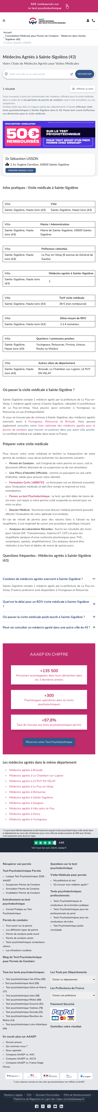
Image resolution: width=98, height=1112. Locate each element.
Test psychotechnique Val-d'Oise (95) (25, 979)
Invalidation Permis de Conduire (23, 892)
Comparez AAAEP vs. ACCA (21, 1058)
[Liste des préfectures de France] (72, 995)
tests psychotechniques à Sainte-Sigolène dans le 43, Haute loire (39, 110)
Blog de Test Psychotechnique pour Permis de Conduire (22, 959)
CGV (29, 1095)
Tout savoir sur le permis (19, 925)
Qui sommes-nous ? (16, 1046)
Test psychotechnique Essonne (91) (24, 1003)
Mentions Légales (13, 1095)
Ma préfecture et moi (64, 880)
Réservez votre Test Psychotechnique (49, 742)
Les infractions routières (19, 950)
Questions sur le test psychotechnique (63, 866)
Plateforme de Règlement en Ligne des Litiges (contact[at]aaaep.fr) (49, 1099)
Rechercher (84, 74)
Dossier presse (14, 1042)
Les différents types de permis (22, 929)
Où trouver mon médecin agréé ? (70, 884)
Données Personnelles (48, 1095)
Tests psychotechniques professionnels (65, 893)
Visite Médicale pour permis (68, 875)
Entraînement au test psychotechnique (16, 902)
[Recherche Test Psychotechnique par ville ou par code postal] (39, 74)
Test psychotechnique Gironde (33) (24, 1012)
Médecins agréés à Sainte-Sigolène (31, 797)
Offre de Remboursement (77, 1095)
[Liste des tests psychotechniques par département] (72, 979)
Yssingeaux (35, 421)
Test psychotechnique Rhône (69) (23, 999)
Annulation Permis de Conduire (22, 888)
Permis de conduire (15, 920)
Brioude (70, 421)
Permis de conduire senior (19, 938)
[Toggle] (88, 21)
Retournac (51, 421)
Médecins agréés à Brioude (26, 770)
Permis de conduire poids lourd (22, 934)
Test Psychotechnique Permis (22, 871)
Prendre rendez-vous (20, 170)
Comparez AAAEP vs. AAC (20, 1054)
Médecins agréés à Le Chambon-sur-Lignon (36, 775)
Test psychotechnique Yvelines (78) (24, 1008)
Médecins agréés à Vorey (24, 814)
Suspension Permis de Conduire (23, 884)
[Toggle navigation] (4, 21)
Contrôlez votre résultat (65, 1026)
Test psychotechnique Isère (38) (22, 995)
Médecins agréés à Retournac (27, 792)
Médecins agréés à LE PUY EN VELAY (32, 781)
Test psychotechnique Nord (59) (22, 983)
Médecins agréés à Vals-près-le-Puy (31, 808)
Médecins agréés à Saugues (26, 803)
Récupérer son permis (17, 864)
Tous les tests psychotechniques (23, 972)
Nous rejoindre (13, 1050)
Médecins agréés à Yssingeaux (28, 819)
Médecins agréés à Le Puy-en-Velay (31, 786)
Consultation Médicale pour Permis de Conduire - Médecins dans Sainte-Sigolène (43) (46, 37)
